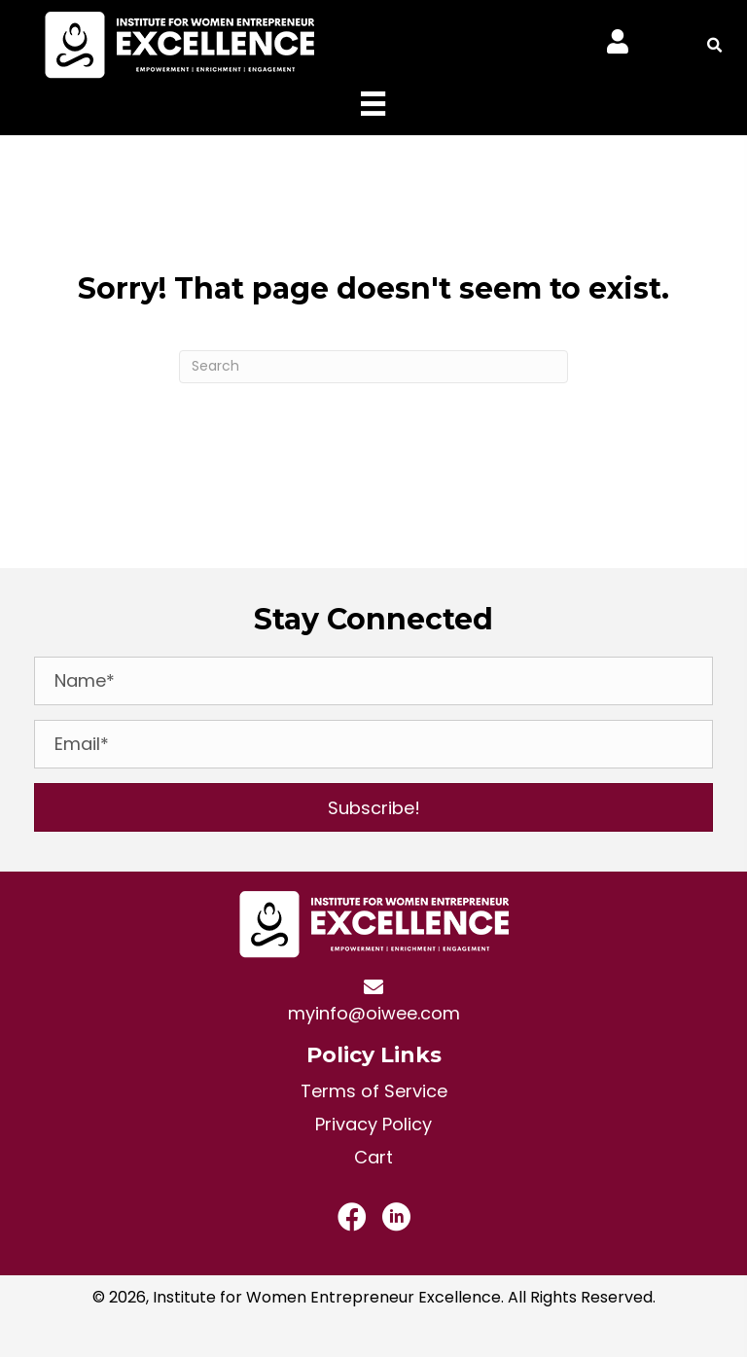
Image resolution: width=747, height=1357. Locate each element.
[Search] (373, 366)
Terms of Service (374, 1091)
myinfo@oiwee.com (374, 1013)
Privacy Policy (373, 1124)
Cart (373, 1157)
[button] (373, 807)
